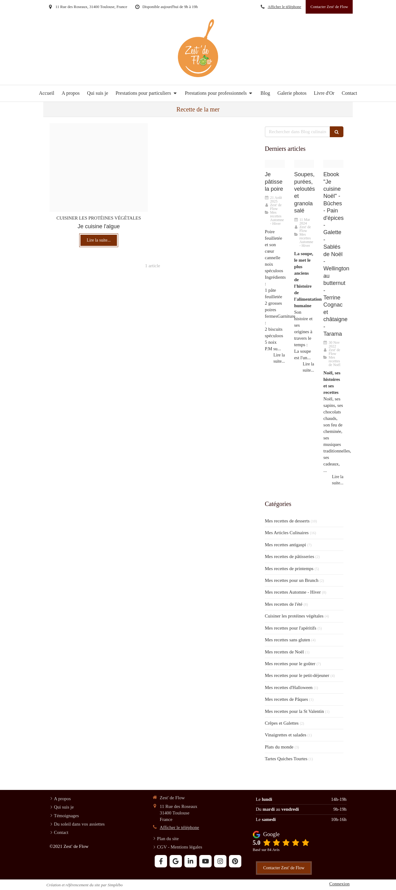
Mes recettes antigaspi (285, 544)
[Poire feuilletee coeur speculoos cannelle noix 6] (275, 164)
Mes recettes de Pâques (286, 699)
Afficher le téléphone (284, 7)
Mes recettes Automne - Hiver (293, 592)
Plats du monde (279, 746)
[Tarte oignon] (99, 167)
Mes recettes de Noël (284, 651)
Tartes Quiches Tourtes (286, 758)
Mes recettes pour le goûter (290, 663)
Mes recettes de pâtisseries (289, 556)
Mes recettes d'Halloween (288, 687)
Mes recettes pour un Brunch (291, 580)
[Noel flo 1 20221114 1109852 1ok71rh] (333, 164)
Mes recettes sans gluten (287, 639)
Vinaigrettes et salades (285, 734)
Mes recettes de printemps (289, 568)
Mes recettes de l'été (283, 604)
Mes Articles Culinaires (287, 532)
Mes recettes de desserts (287, 520)
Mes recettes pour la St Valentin (294, 711)
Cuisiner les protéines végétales (294, 615)
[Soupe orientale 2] (304, 164)
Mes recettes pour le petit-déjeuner (297, 675)
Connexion (339, 883)
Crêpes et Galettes (282, 723)
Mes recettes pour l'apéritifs (290, 628)
